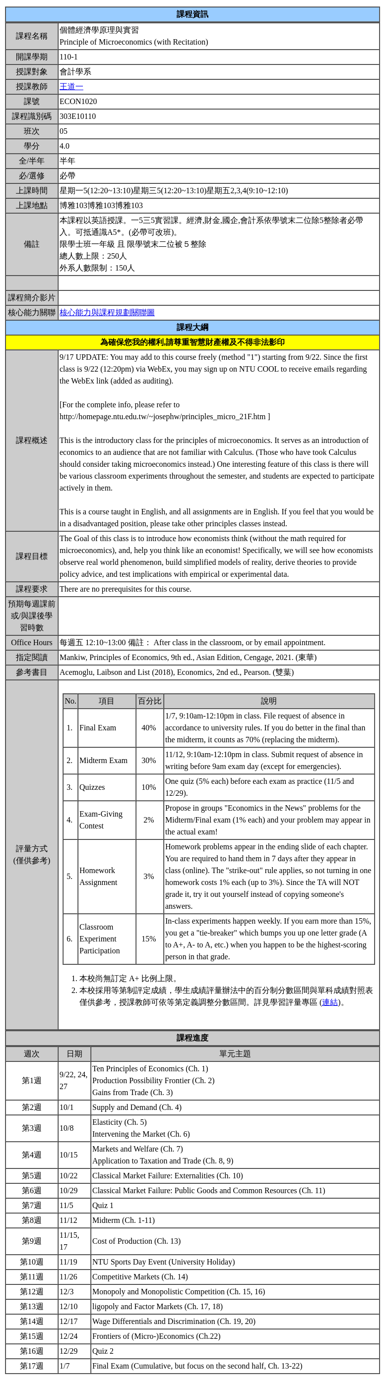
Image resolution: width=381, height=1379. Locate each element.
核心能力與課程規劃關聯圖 (107, 312)
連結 (330, 1002)
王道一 (71, 86)
